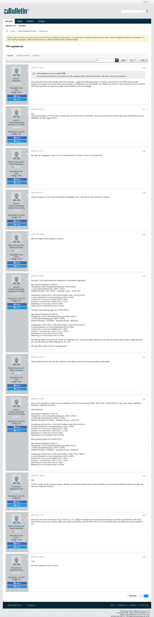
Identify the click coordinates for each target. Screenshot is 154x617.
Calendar (22, 26)
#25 (144, 515)
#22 (144, 357)
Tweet (17, 99)
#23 (144, 399)
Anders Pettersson (143, 614)
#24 (144, 476)
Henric (16, 78)
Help (112, 605)
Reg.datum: (14, 88)
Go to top (144, 605)
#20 (144, 235)
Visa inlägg (64, 73)
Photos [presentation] (36, 56)
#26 (144, 557)
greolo (16, 120)
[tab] (10, 56)
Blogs (19, 21)
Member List (11, 26)
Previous (132, 596)
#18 (144, 151)
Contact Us (122, 605)
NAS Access (43, 31)
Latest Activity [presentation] (23, 56)
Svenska (31, 605)
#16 (144, 68)
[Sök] (131, 11)
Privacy (133, 605)
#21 (144, 276)
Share (17, 96)
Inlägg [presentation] (10, 56)
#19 (144, 193)
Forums (8, 21)
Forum (13, 31)
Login (146, 2)
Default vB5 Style (14, 605)
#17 (144, 109)
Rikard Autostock (16, 162)
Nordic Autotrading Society (27, 31)
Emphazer (16, 486)
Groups (41, 21)
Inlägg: (14, 92)
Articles (30, 21)
